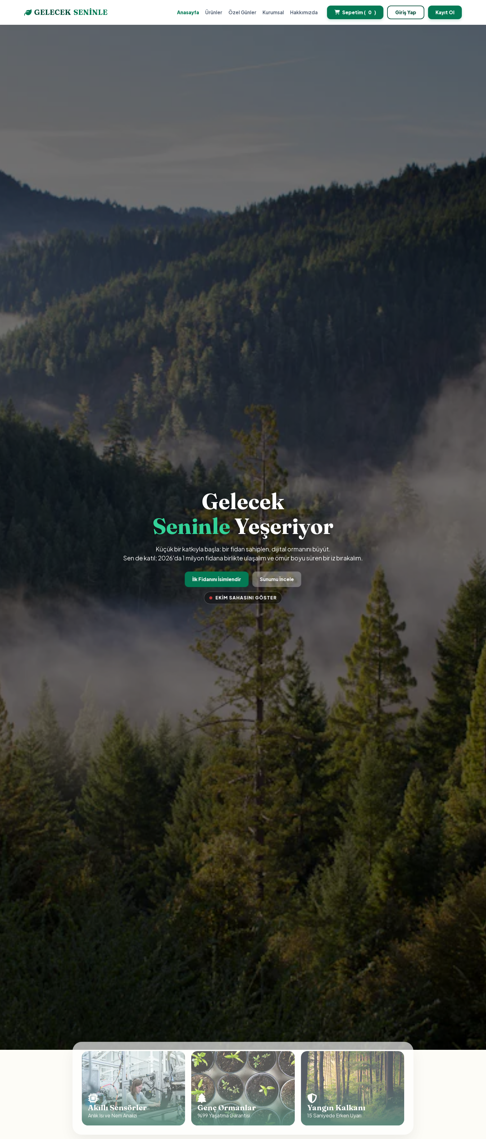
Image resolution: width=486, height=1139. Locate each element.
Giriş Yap (405, 12)
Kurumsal (273, 12)
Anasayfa (188, 12)
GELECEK (66, 12)
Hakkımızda (304, 12)
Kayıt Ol (444, 12)
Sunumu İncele (276, 579)
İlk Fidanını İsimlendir (217, 579)
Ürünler (213, 12)
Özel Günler (242, 12)
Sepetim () (355, 12)
